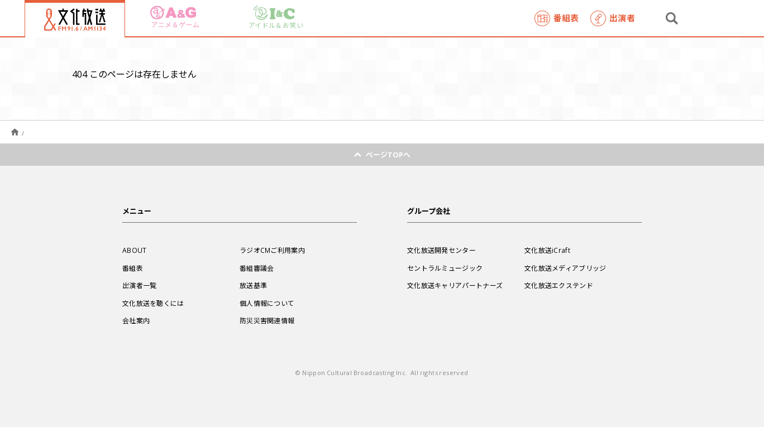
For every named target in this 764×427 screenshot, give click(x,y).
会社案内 (136, 320)
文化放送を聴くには (153, 303)
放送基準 (253, 285)
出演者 (612, 18)
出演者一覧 (139, 285)
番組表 (556, 18)
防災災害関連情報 (267, 320)
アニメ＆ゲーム (174, 18)
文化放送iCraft (547, 250)
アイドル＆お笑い (276, 17)
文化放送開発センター (441, 250)
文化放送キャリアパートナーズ (455, 285)
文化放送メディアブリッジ (565, 268)
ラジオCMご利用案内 (272, 250)
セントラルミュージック (445, 268)
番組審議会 (257, 268)
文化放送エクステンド (558, 285)
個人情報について (267, 303)
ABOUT (134, 250)
